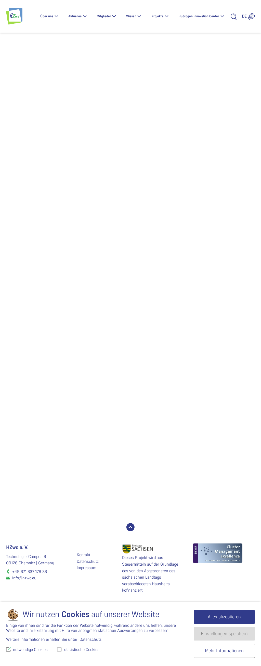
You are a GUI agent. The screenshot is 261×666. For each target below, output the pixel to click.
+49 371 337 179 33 (29, 571)
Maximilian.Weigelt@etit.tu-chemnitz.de (40, 373)
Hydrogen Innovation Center (198, 16)
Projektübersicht (40, 438)
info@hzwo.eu (24, 578)
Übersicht (241, 134)
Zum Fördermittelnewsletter (169, 506)
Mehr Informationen (224, 651)
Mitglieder (104, 16)
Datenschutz (88, 561)
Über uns (46, 16)
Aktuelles (75, 16)
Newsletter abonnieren (33, 506)
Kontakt (83, 554)
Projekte (157, 16)
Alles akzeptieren (224, 617)
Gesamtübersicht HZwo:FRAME (40, 429)
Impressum (86, 567)
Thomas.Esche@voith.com (87, 367)
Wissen (131, 16)
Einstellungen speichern (224, 633)
